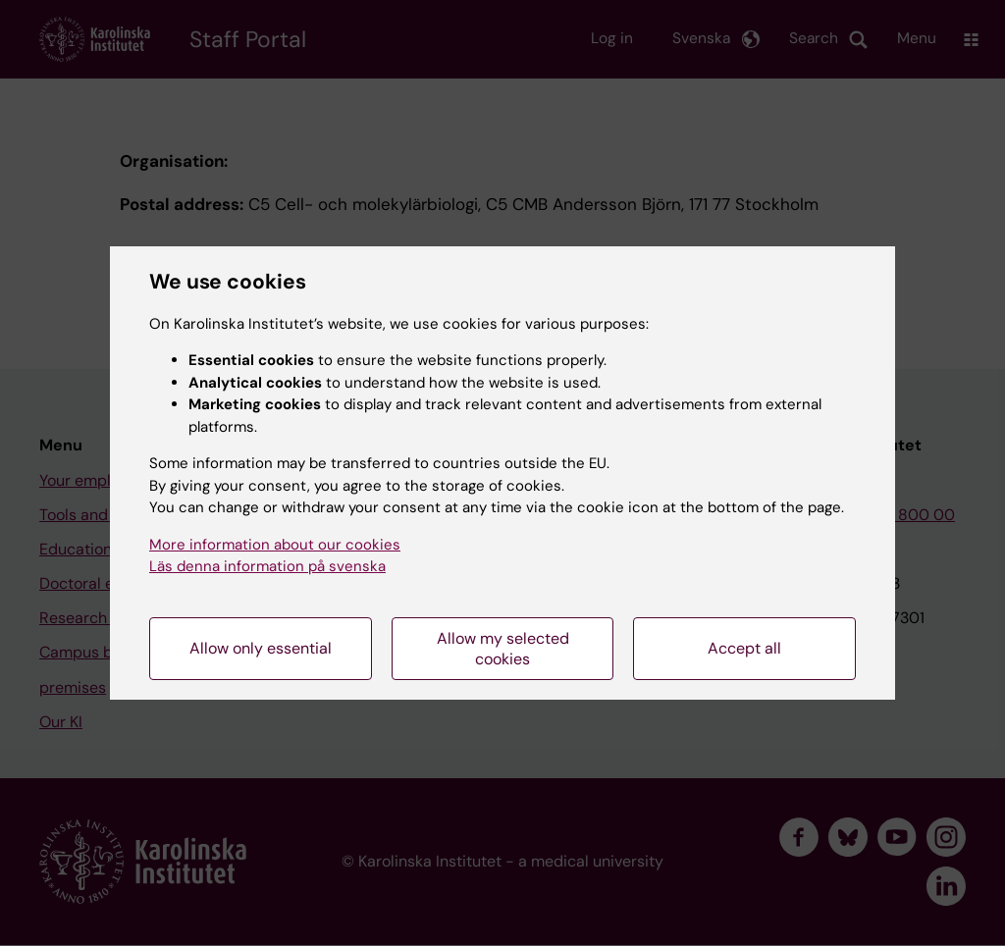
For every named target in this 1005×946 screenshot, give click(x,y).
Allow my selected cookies (503, 648)
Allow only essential (260, 648)
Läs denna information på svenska (267, 566)
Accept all (744, 648)
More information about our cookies (274, 544)
